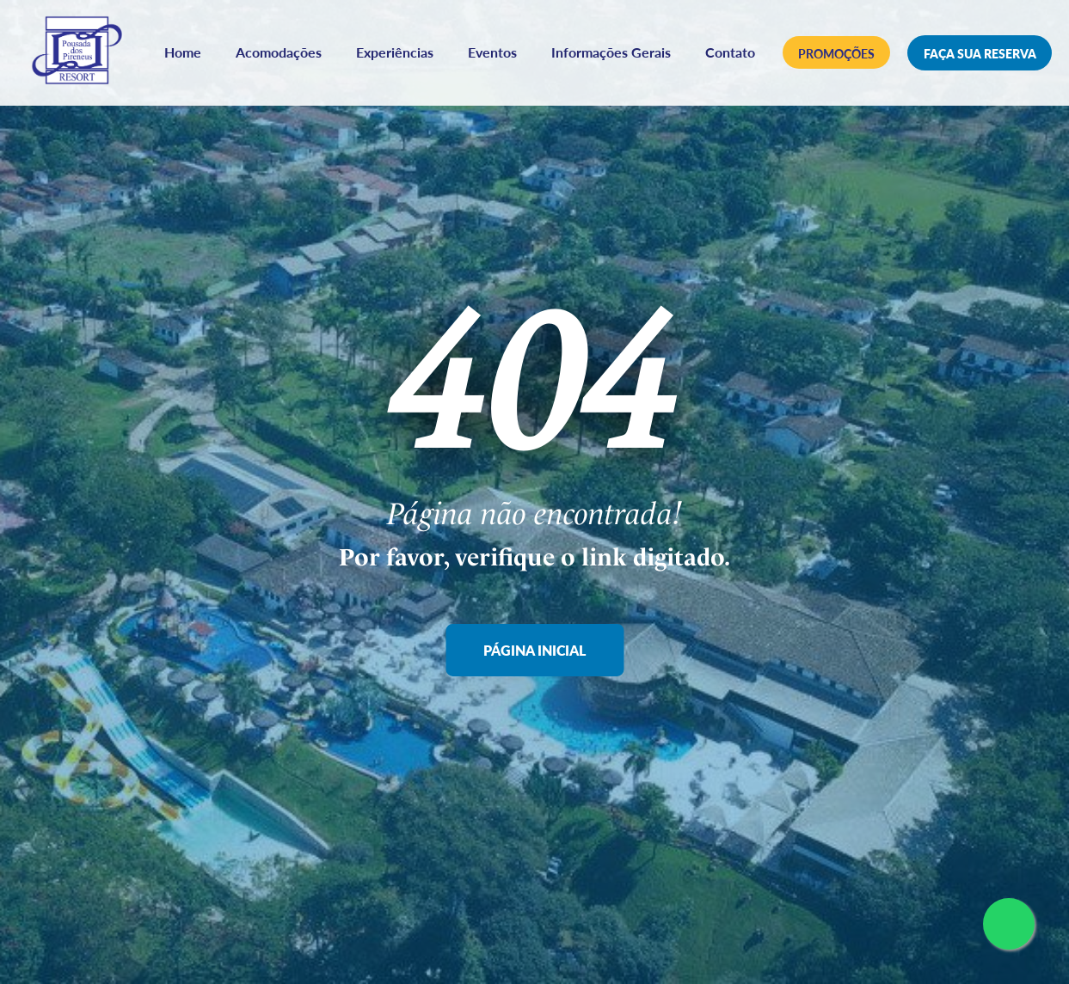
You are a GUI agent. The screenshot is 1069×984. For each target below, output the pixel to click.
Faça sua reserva (981, 54)
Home (227, 40)
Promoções (837, 55)
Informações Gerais (656, 40)
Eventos (537, 40)
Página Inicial (534, 650)
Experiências (439, 40)
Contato (463, 67)
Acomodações (323, 40)
